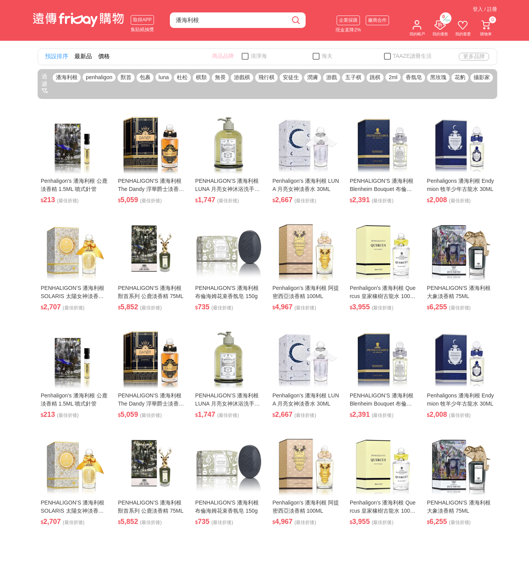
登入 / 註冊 (485, 9)
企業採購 (348, 20)
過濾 (44, 83)
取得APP (142, 20)
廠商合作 (377, 20)
